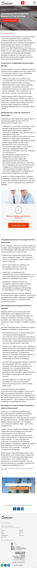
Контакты (21, 535)
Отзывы (21, 532)
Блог (6, 9)
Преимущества (4, 535)
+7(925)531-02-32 (20, 553)
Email (6, 481)
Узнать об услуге (18, 225)
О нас (2, 532)
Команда (21, 530)
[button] (10, 20)
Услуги (2, 533)
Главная (2, 9)
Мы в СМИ (3, 537)
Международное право (13, 9)
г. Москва (22, 555)
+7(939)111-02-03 (20, 552)
